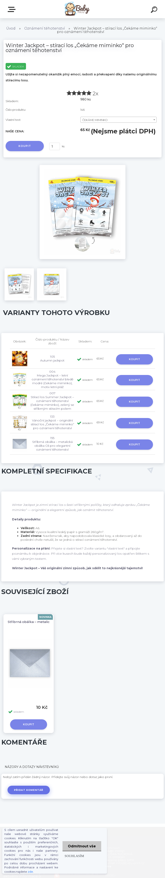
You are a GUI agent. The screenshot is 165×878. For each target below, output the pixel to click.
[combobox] (118, 120)
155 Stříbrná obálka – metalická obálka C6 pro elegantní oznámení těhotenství (52, 443)
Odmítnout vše (82, 846)
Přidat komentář (28, 789)
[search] (155, 10)
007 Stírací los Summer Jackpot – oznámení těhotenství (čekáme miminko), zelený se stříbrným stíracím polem (52, 401)
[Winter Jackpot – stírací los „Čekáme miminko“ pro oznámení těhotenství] (82, 166)
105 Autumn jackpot (52, 358)
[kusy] (54, 146)
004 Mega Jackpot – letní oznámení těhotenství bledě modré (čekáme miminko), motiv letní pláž (52, 379)
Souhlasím (74, 855)
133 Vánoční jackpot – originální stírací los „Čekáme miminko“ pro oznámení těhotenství (52, 422)
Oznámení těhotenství (44, 28)
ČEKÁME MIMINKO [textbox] (95, 120)
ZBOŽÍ (12, 9)
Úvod (10, 28)
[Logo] (76, 9)
